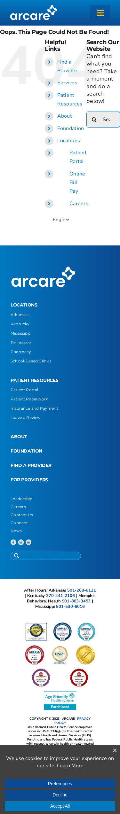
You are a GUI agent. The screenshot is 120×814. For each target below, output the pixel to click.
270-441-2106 (60, 596)
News (16, 530)
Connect (19, 522)
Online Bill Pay (77, 182)
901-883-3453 (76, 601)
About (64, 116)
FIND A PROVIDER (31, 465)
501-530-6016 (70, 606)
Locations (68, 140)
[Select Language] (61, 220)
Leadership (22, 498)
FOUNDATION (26, 451)
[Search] (94, 120)
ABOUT (19, 436)
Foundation (70, 128)
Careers (78, 203)
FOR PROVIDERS (29, 480)
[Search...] (103, 120)
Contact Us (22, 514)
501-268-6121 (81, 590)
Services (67, 82)
